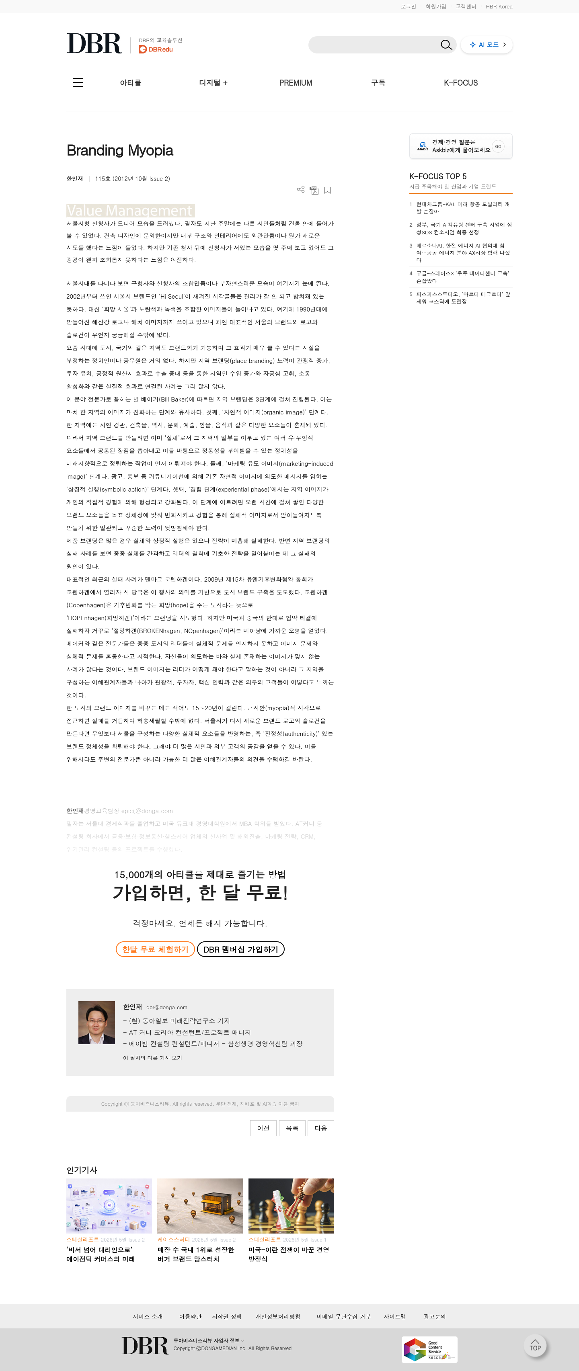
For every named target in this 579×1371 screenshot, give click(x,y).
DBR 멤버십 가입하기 (241, 949)
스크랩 (327, 190)
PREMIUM (295, 83)
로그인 (408, 6)
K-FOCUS (461, 83)
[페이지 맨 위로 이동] (537, 1348)
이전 (263, 1128)
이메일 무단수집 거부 (344, 1316)
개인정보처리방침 (277, 1316)
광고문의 (435, 1316)
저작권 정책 (227, 1316)
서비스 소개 (148, 1316)
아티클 (131, 83)
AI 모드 (489, 44)
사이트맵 (395, 1316)
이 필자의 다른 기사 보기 (152, 1058)
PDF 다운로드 (314, 190)
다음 (320, 1128)
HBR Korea (499, 6)
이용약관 (190, 1316)
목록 (292, 1128)
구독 (378, 83)
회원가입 (435, 6)
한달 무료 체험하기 (155, 949)
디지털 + (213, 83)
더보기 (301, 189)
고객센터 (466, 6)
